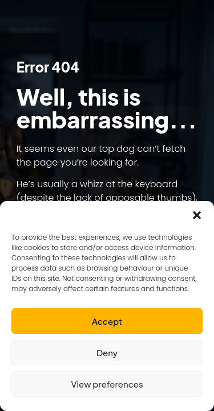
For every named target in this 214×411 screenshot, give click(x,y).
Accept (107, 321)
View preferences (107, 383)
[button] (197, 215)
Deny (107, 352)
